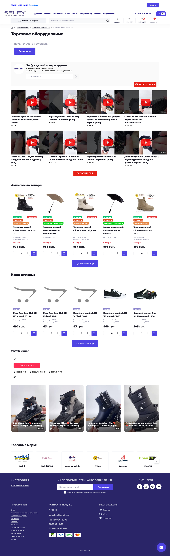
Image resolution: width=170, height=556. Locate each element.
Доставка (38, 14)
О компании (58, 14)
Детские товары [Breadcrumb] (22, 28)
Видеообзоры (109, 14)
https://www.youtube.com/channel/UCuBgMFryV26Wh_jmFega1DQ (159, 487)
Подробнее (33, 5)
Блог (67, 14)
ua (159, 14)
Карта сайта (16, 533)
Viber (105, 514)
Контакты (15, 519)
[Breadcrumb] (12, 28)
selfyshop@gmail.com (59, 515)
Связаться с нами (18, 527)
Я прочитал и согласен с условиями (86, 492)
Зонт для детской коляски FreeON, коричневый (52, 230)
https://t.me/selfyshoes (152, 487)
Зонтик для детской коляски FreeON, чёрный (113, 230)
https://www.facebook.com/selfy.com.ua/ (139, 487)
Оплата (47, 14)
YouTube (14, 525)
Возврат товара (17, 530)
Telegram (106, 510)
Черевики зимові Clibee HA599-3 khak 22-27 (143, 230)
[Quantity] (22, 253)
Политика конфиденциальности (24, 513)
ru (163, 14)
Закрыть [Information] (153, 5)
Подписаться (147, 84)
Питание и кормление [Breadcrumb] (41, 28)
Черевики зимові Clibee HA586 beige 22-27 (84, 230)
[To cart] (34, 253)
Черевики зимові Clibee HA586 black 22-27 (24, 230)
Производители (17, 536)
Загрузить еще (85, 173)
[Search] (107, 20)
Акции (13, 539)
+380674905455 (20, 485)
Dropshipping (86, 14)
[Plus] (27, 253)
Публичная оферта (82, 492)
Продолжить (24, 51)
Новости (97, 14)
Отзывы (75, 14)
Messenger (107, 518)
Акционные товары (26, 185)
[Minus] (16, 253)
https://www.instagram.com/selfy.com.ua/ (146, 487)
